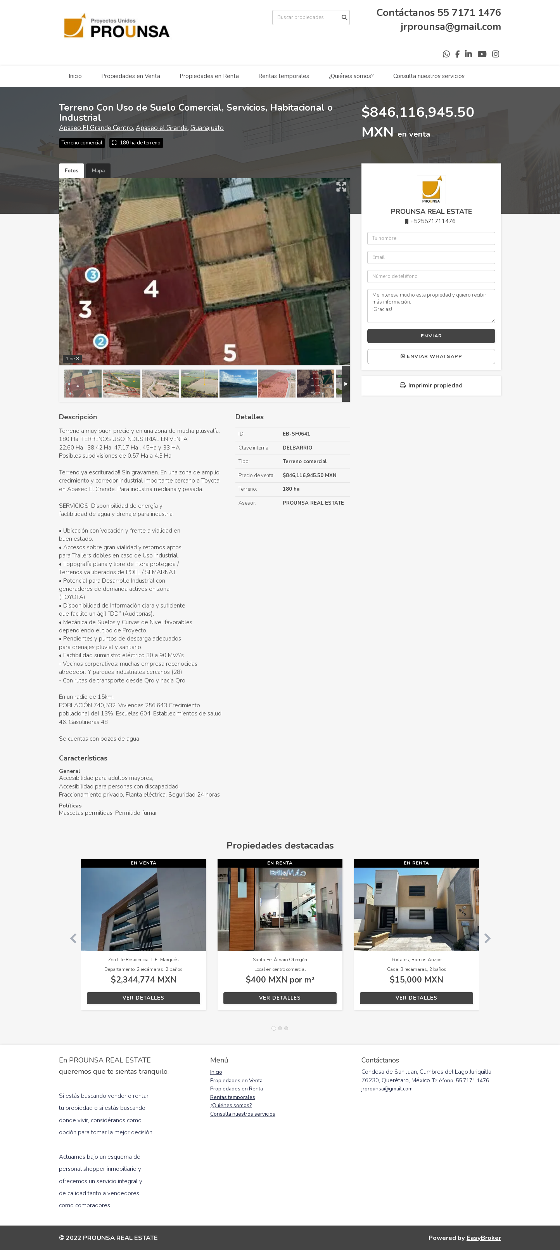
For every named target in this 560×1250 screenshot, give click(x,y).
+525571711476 (433, 221)
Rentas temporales (283, 76)
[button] (70, 938)
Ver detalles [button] (143, 998)
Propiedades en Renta (209, 76)
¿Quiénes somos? (351, 76)
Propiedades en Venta (130, 76)
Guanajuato (207, 127)
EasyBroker (484, 1237)
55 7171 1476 (469, 12)
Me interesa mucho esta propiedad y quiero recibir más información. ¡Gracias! (431, 306)
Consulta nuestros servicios (429, 76)
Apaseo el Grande (162, 127)
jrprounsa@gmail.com (451, 26)
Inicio (75, 76)
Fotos (71, 170)
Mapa (98, 170)
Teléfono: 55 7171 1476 (460, 1080)
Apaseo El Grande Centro (96, 127)
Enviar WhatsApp (431, 356)
